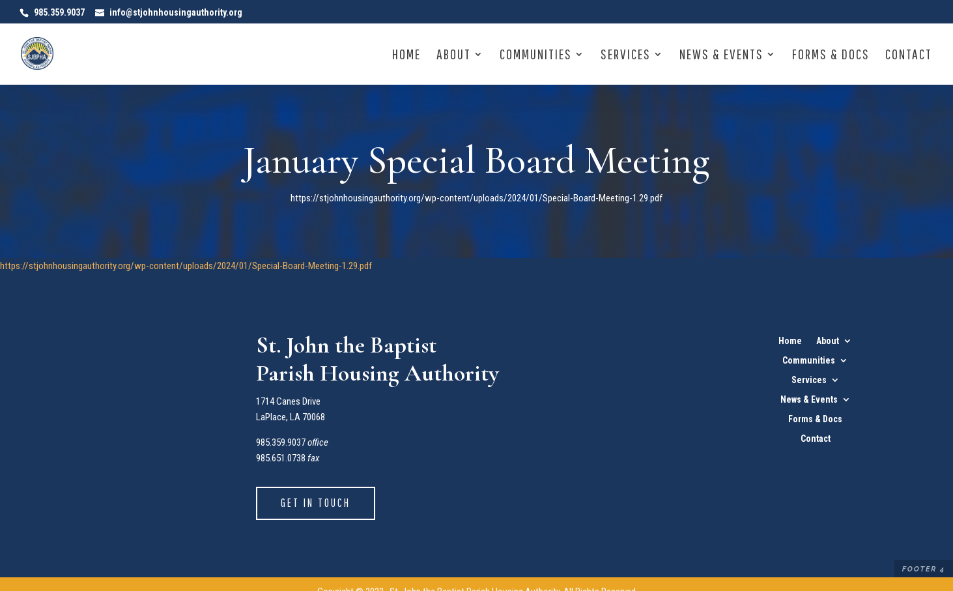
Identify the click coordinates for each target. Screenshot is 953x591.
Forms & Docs (831, 56)
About (453, 56)
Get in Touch (315, 503)
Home (406, 56)
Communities (536, 56)
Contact (908, 56)
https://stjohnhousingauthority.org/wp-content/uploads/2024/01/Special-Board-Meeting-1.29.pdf (186, 266)
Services (626, 56)
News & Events (721, 56)
